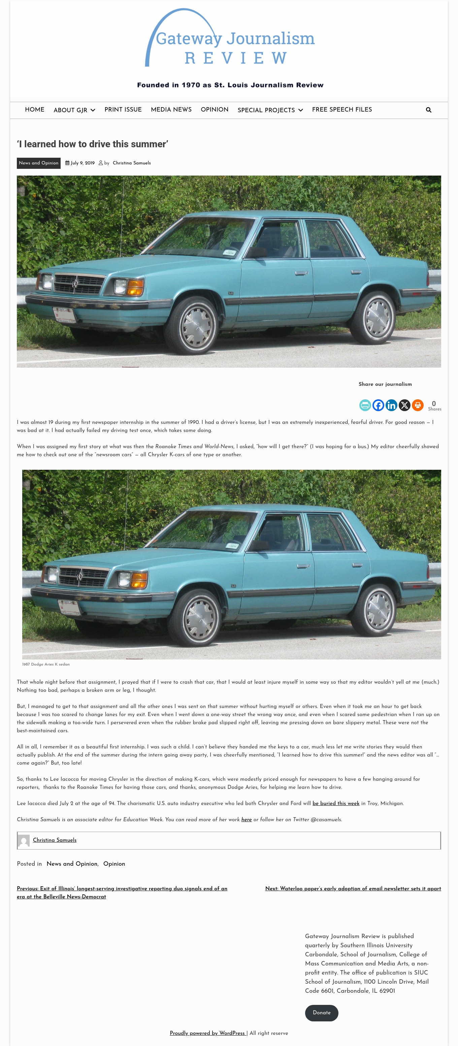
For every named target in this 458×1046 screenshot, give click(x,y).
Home (34, 110)
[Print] (418, 400)
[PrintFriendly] (365, 400)
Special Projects (266, 110)
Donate (322, 1013)
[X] (405, 400)
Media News (171, 110)
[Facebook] (378, 400)
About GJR (70, 110)
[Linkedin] (391, 400)
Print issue (123, 110)
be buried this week (336, 803)
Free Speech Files (342, 110)
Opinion (215, 110)
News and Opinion (39, 163)
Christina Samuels (132, 163)
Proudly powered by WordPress (208, 1033)
